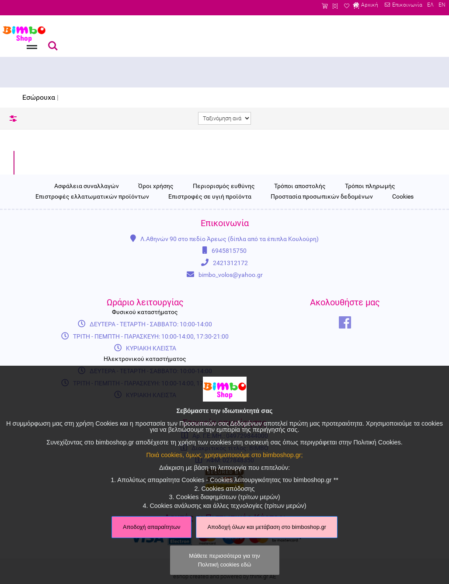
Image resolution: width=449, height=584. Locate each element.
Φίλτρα (13, 118)
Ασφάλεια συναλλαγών (86, 255)
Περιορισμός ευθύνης (224, 255)
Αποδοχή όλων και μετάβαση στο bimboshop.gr (266, 527)
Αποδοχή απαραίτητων (152, 527)
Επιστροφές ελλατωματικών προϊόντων (92, 265)
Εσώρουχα (38, 97)
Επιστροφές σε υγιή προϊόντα (209, 265)
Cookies (403, 265)
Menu (31, 41)
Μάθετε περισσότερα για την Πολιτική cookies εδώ (224, 560)
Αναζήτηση (53, 46)
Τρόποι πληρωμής (370, 255)
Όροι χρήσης (156, 255)
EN (441, 6)
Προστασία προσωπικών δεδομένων (322, 265)
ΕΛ (428, 6)
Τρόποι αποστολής (300, 255)
